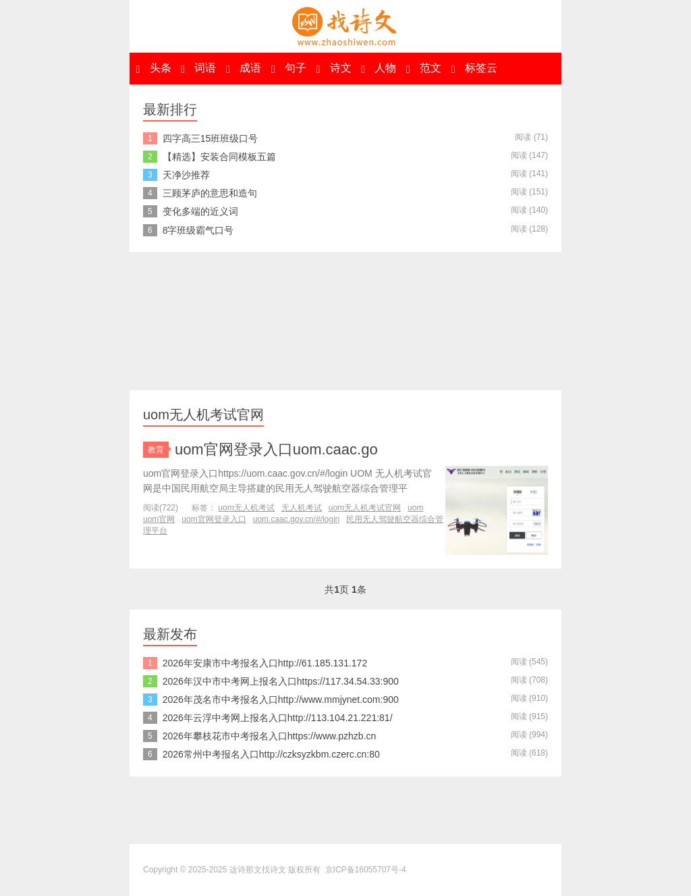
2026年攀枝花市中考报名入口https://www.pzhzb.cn (270, 736)
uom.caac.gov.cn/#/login (296, 519)
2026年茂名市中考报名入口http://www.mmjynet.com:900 (281, 699)
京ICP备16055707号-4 (365, 869)
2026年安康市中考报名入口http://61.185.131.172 (265, 663)
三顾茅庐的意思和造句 (210, 193)
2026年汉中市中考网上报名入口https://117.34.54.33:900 (281, 681)
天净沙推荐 (186, 174)
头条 (153, 68)
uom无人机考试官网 (365, 507)
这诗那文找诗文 (345, 26)
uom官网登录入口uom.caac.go (276, 449)
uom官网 (159, 519)
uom (415, 507)
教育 (158, 449)
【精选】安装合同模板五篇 (219, 156)
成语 (243, 68)
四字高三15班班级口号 (210, 138)
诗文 (333, 68)
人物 (378, 68)
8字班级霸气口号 (198, 230)
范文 (423, 68)
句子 (288, 68)
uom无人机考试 (246, 507)
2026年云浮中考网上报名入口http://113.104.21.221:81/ (278, 717)
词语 (198, 68)
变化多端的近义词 (200, 211)
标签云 (474, 68)
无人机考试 (301, 507)
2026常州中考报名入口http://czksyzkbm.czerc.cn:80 (271, 754)
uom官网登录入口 (214, 519)
